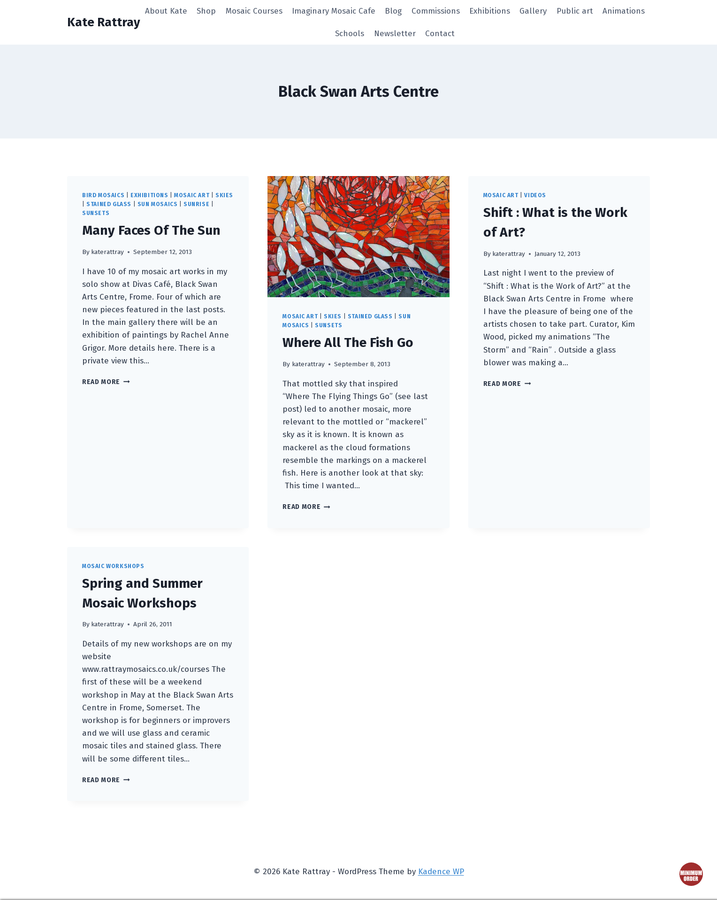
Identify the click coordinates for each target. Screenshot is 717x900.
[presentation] (358, 236)
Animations (624, 11)
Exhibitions (489, 11)
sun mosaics (157, 204)
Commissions (436, 11)
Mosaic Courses (254, 11)
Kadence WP (441, 872)
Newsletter (395, 33)
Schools (349, 33)
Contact (440, 33)
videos (535, 195)
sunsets (95, 213)
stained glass (108, 204)
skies (224, 195)
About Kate (166, 11)
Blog (393, 11)
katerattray (107, 252)
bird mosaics (103, 195)
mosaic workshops (113, 566)
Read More (106, 382)
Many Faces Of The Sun (151, 230)
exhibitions (149, 195)
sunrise (196, 204)
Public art (575, 11)
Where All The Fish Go (347, 342)
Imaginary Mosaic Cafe (333, 11)
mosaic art (191, 195)
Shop (206, 11)
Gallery (533, 11)
